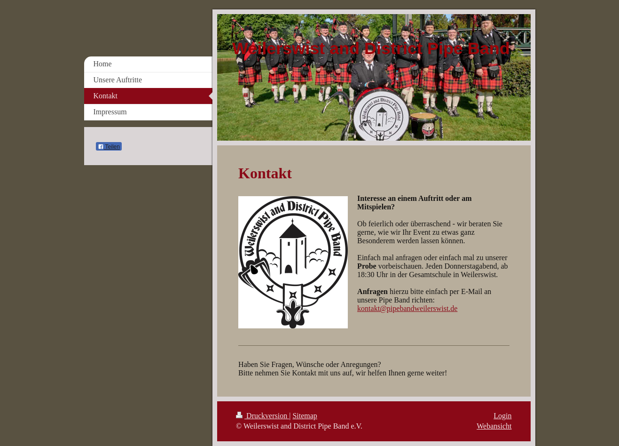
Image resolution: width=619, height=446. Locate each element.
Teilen (109, 146)
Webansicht (494, 426)
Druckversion (262, 416)
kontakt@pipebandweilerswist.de (407, 308)
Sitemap (304, 416)
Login (502, 416)
